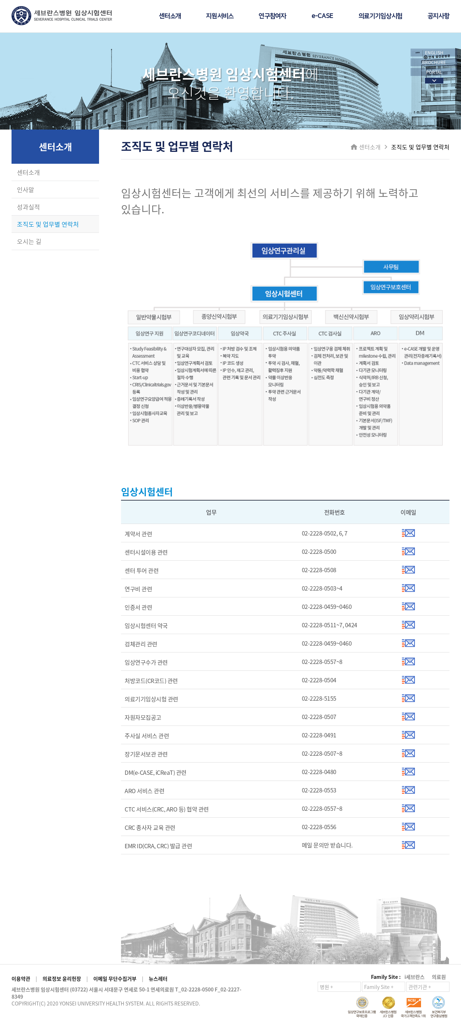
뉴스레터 (158, 978)
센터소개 (170, 16)
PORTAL (434, 72)
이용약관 (21, 978)
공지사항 (438, 16)
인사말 (25, 189)
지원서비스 (219, 16)
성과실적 (28, 206)
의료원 (439, 976)
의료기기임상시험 (380, 16)
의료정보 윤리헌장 (61, 978)
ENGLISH (434, 52)
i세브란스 (414, 976)
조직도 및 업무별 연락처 (48, 224)
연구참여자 (272, 16)
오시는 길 (29, 241)
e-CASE (323, 16)
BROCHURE (434, 62)
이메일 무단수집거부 (114, 978)
